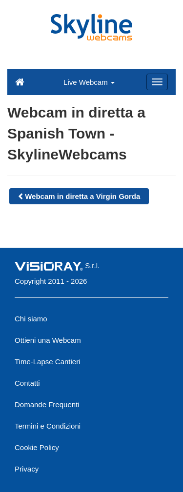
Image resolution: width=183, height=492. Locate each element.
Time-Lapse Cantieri (48, 361)
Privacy (27, 469)
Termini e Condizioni (48, 426)
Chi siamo (31, 319)
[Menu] (157, 82)
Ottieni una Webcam (48, 340)
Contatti (27, 383)
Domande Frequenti (47, 404)
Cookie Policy (37, 447)
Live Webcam (89, 82)
